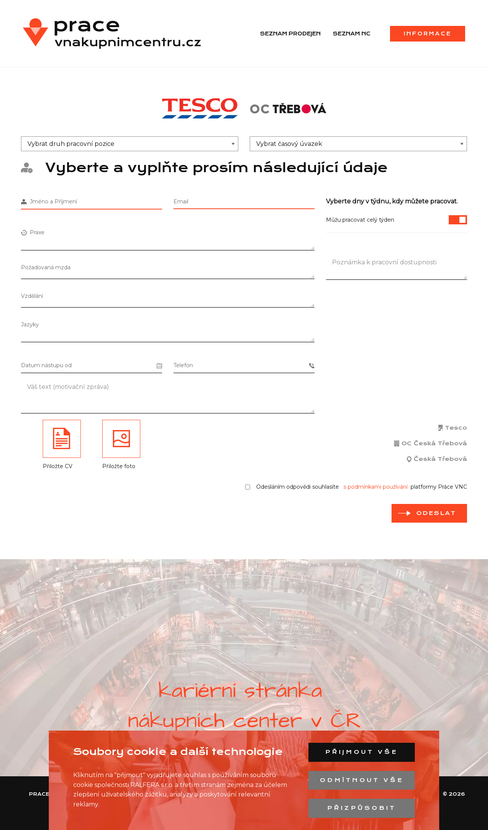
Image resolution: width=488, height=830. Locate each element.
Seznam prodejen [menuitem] (290, 33)
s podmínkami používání (376, 486)
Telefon (244, 365)
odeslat (436, 513)
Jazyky (30, 324)
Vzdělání (32, 296)
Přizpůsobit (361, 807)
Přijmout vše (361, 751)
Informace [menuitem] (427, 33)
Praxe (33, 232)
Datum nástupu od (91, 365)
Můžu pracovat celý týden (396, 219)
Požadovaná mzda (46, 267)
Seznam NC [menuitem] (352, 33)
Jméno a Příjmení (49, 201)
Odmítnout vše (362, 780)
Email (180, 201)
